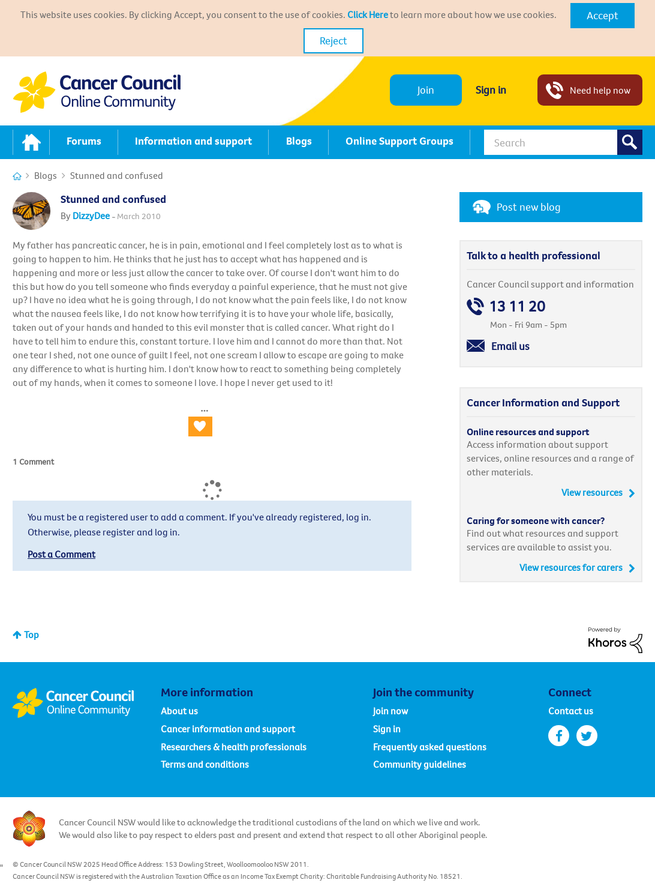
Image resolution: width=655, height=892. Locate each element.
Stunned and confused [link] (116, 175)
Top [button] (31, 634)
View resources (592, 492)
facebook (558, 735)
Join (425, 90)
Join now (390, 711)
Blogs (45, 175)
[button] (602, 15)
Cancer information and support (228, 729)
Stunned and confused (113, 199)
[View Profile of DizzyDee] (91, 215)
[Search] (563, 142)
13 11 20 (517, 306)
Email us (510, 346)
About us (179, 711)
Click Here (367, 14)
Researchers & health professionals (234, 747)
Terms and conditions (205, 764)
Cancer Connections (17, 176)
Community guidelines (419, 764)
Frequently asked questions (429, 747)
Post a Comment (61, 554)
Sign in (491, 90)
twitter (586, 735)
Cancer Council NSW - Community (97, 92)
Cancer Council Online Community (86, 703)
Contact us (570, 711)
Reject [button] (333, 40)
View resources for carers (571, 567)
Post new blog (529, 207)
